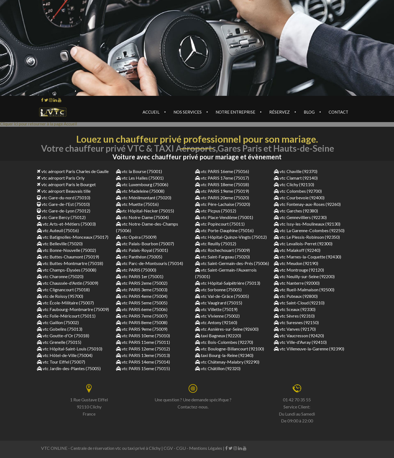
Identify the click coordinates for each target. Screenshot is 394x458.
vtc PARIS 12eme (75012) (143, 348)
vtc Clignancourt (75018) (63, 289)
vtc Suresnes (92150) (296, 322)
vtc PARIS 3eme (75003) (141, 289)
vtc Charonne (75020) (60, 276)
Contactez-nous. (193, 406)
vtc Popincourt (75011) (220, 223)
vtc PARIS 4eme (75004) (141, 296)
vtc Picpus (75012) (215, 210)
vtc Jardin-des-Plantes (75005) (69, 368)
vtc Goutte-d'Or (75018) (63, 335)
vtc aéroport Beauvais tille (64, 191)
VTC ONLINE (54, 448)
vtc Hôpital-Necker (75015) (145, 210)
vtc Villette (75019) (216, 309)
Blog (309, 112)
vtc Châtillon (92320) (218, 368)
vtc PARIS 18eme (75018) (222, 184)
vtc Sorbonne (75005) (218, 289)
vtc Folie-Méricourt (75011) (66, 315)
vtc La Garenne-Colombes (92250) (309, 230)
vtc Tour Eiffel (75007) (61, 361)
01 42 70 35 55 (297, 399)
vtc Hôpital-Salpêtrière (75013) (227, 283)
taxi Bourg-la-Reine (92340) (224, 355)
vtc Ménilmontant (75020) (143, 197)
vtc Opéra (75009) (136, 237)
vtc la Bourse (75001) (139, 171)
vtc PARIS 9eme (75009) (141, 329)
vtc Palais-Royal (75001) (142, 250)
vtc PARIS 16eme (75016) (222, 171)
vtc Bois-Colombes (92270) (224, 342)
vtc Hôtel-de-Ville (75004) (64, 355)
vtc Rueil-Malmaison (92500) (304, 289)
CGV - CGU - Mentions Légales (193, 448)
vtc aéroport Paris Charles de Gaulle (73, 171)
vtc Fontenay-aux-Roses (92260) (307, 204)
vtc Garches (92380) (296, 210)
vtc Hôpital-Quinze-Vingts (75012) (231, 237)
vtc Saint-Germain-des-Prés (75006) (232, 263)
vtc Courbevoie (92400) (299, 197)
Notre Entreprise (235, 112)
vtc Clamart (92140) (296, 177)
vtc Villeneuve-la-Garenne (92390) (309, 348)
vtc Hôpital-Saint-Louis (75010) (69, 348)
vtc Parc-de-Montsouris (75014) (149, 263)
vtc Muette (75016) (137, 204)
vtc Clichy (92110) (294, 184)
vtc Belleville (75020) (60, 243)
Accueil (151, 112)
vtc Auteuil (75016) (58, 230)
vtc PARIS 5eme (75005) (141, 302)
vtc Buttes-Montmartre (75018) (70, 263)
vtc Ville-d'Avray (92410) (300, 342)
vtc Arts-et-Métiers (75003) (66, 223)
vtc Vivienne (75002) (217, 315)
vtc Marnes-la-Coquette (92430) (307, 256)
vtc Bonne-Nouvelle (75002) (66, 250)
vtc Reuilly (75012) (215, 243)
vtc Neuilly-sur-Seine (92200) (304, 276)
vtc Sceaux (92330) (294, 309)
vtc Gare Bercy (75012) (61, 217)
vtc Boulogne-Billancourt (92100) (229, 348)
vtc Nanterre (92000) (297, 283)
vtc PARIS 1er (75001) (139, 276)
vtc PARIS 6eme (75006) (141, 309)
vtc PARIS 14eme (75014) (143, 361)
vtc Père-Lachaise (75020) (222, 204)
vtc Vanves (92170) (295, 329)
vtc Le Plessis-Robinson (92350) (307, 237)
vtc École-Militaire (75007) (65, 302)
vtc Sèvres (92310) (294, 315)
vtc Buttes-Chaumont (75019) (68, 256)
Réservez (279, 112)
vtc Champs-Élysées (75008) (66, 269)
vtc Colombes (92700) (298, 191)
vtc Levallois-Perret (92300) (303, 243)
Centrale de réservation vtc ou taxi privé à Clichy (116, 448)
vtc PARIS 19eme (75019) (222, 191)
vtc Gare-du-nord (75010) (63, 197)
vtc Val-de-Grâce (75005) (222, 296)
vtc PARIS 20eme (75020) (222, 197)
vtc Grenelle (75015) (59, 342)
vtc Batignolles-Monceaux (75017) (72, 237)
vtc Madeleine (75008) (140, 191)
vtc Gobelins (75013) (59, 329)
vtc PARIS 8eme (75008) (141, 322)
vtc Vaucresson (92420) (299, 335)
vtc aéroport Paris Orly (61, 177)
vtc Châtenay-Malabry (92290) (227, 361)
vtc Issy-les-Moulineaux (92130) (307, 223)
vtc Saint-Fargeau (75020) (222, 256)
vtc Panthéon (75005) (139, 256)
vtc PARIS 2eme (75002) (141, 283)
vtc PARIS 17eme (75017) (222, 177)
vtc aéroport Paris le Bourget (66, 184)
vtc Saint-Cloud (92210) (299, 302)
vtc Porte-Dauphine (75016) (224, 230)
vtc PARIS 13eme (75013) (143, 355)
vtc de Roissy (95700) (60, 296)
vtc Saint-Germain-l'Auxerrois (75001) (226, 273)
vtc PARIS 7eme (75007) (141, 315)
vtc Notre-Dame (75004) (142, 217)
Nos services (187, 112)
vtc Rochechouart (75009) (222, 250)
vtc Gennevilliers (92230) (300, 217)
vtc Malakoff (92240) (297, 250)
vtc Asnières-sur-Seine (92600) (227, 329)
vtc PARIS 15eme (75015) (143, 368)
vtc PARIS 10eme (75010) (143, 335)
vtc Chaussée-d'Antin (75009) (67, 283)
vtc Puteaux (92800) (296, 296)
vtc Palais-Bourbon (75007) (145, 243)
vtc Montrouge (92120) (299, 269)
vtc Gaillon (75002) (58, 322)
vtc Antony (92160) (216, 322)
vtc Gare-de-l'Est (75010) (63, 204)
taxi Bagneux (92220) (218, 335)
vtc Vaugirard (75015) (218, 302)
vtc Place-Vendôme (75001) (224, 217)
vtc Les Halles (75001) (140, 177)
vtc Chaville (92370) (295, 171)
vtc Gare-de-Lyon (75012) (63, 210)
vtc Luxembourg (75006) (142, 184)
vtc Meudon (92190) (296, 263)
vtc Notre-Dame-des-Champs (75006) (147, 227)
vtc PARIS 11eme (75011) (143, 342)
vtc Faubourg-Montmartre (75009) (73, 309)
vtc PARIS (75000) (136, 269)
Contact (338, 112)
